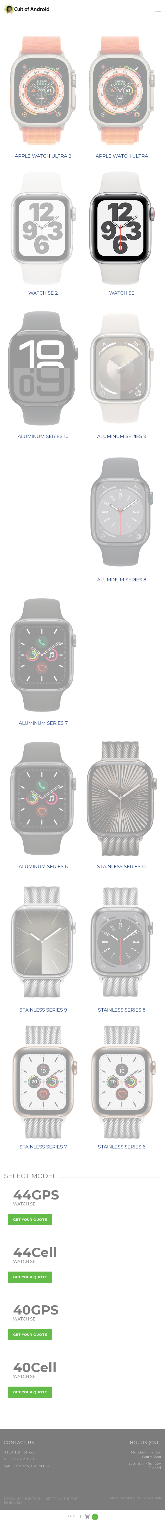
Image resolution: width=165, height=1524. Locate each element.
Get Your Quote (30, 1219)
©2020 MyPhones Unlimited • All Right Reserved (41, 1500)
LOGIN (71, 1516)
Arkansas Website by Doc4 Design (135, 1498)
